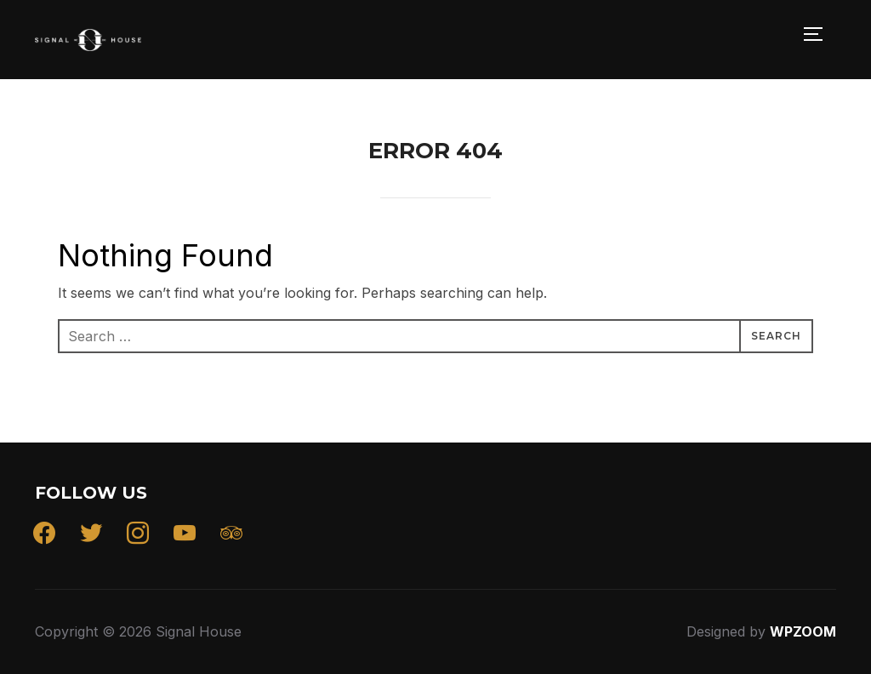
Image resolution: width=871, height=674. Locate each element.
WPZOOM (803, 631)
